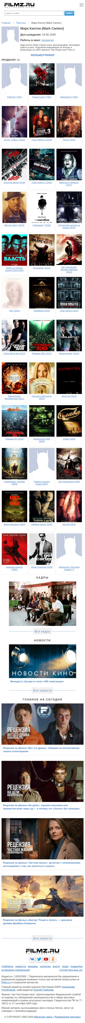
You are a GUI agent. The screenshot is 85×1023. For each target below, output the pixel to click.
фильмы (33, 966)
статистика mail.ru (70, 970)
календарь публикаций (15, 970)
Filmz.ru (6, 982)
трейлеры (7, 966)
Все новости (42, 690)
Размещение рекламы (68, 1017)
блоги (56, 966)
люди (65, 966)
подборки (76, 966)
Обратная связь (43, 1017)
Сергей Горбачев (43, 990)
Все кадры (42, 631)
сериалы (45, 966)
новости (20, 966)
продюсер (48, 40)
